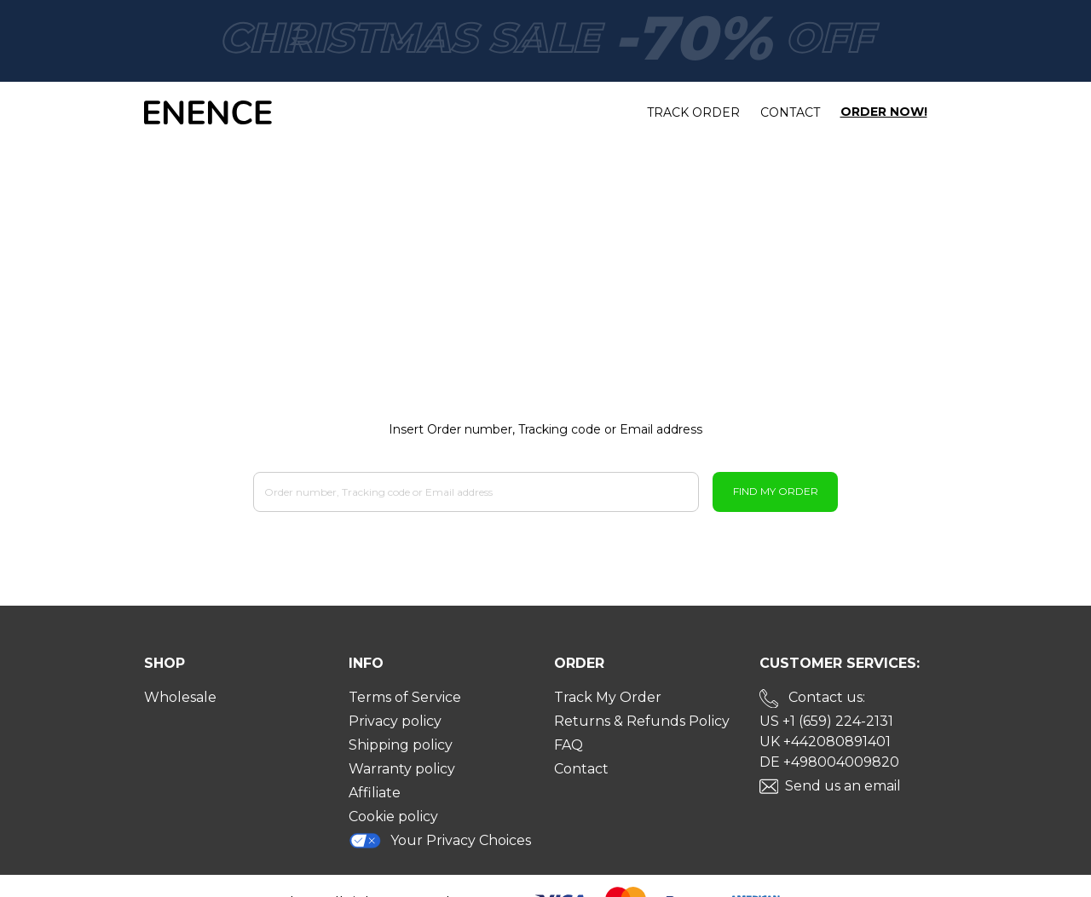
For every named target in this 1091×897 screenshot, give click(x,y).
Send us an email (843, 786)
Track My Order (607, 697)
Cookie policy (393, 816)
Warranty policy (402, 769)
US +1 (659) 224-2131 (826, 721)
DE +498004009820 (829, 762)
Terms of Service (405, 697)
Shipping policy (401, 745)
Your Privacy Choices (440, 840)
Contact (790, 112)
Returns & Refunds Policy (642, 721)
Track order (693, 112)
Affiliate (375, 793)
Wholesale (180, 697)
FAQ (568, 745)
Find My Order (775, 491)
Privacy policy (395, 721)
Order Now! (883, 112)
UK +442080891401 (825, 741)
